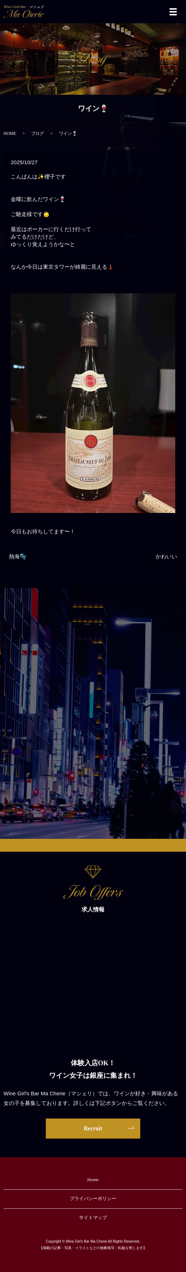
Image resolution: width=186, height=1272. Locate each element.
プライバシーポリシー (93, 1198)
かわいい (166, 556)
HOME (10, 133)
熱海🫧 (17, 556)
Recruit (93, 1128)
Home (93, 1179)
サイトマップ (93, 1217)
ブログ (37, 133)
